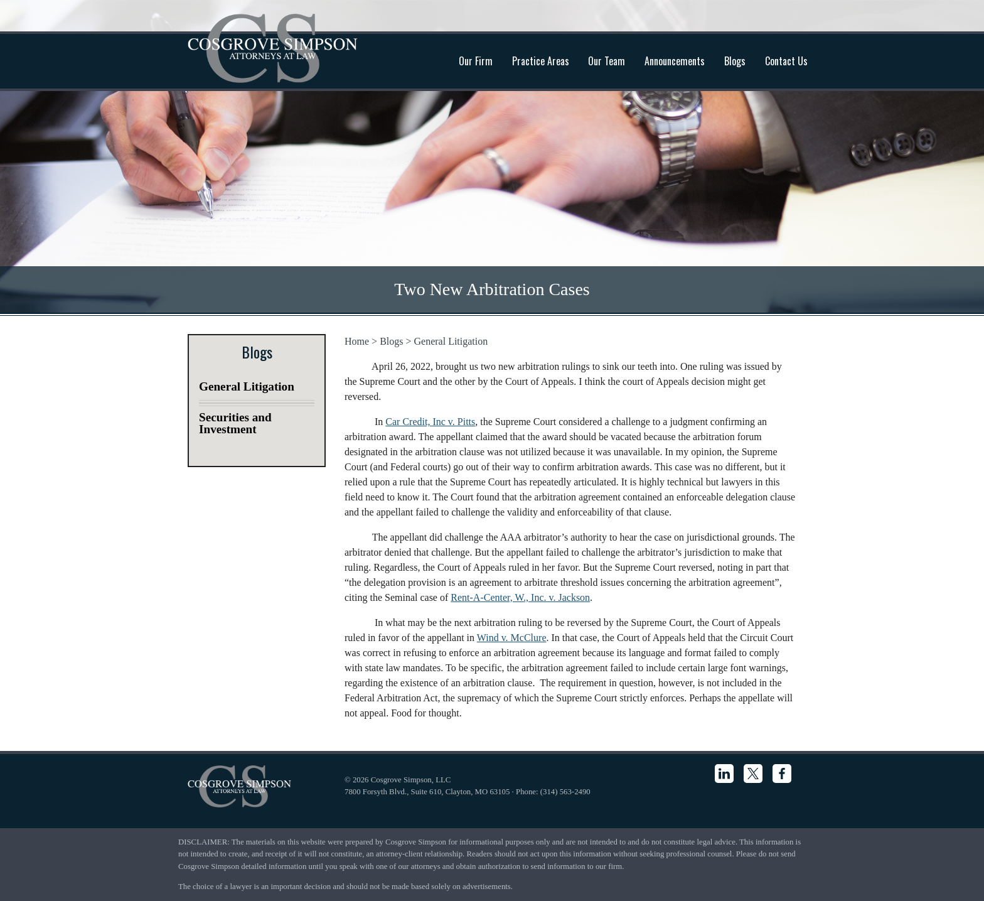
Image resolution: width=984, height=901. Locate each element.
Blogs (735, 60)
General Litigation (451, 341)
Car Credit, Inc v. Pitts (430, 421)
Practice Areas (540, 60)
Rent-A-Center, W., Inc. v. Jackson (520, 597)
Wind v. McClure (512, 637)
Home (357, 341)
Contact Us (786, 60)
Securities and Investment (235, 423)
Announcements (674, 60)
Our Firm (476, 60)
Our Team (606, 60)
